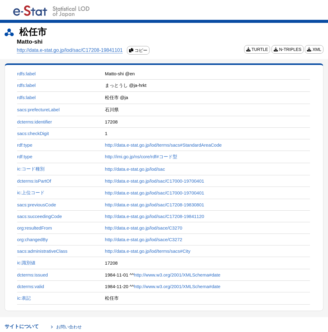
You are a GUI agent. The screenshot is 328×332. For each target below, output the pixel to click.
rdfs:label (26, 73)
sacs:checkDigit (33, 133)
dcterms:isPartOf (34, 181)
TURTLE (257, 49)
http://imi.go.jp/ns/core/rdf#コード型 (141, 156)
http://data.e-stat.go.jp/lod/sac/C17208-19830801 (154, 204)
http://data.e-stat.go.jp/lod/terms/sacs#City (147, 251)
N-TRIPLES (287, 49)
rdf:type (24, 145)
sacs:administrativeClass (42, 251)
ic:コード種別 (31, 168)
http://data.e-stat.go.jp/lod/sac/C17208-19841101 (70, 50)
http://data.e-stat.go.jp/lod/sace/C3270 (143, 227)
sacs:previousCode (36, 204)
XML (314, 49)
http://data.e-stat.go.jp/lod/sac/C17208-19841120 (154, 216)
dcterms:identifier (34, 121)
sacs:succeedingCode (39, 216)
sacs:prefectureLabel (38, 109)
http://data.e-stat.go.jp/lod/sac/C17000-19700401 (154, 181)
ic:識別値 (26, 262)
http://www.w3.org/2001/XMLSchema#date (177, 274)
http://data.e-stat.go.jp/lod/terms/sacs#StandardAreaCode (163, 145)
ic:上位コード (31, 192)
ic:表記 (24, 298)
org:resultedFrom (34, 227)
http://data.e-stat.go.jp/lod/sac (135, 169)
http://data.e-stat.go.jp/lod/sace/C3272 (143, 239)
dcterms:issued (32, 274)
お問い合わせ (69, 327)
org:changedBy (32, 239)
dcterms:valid (30, 286)
